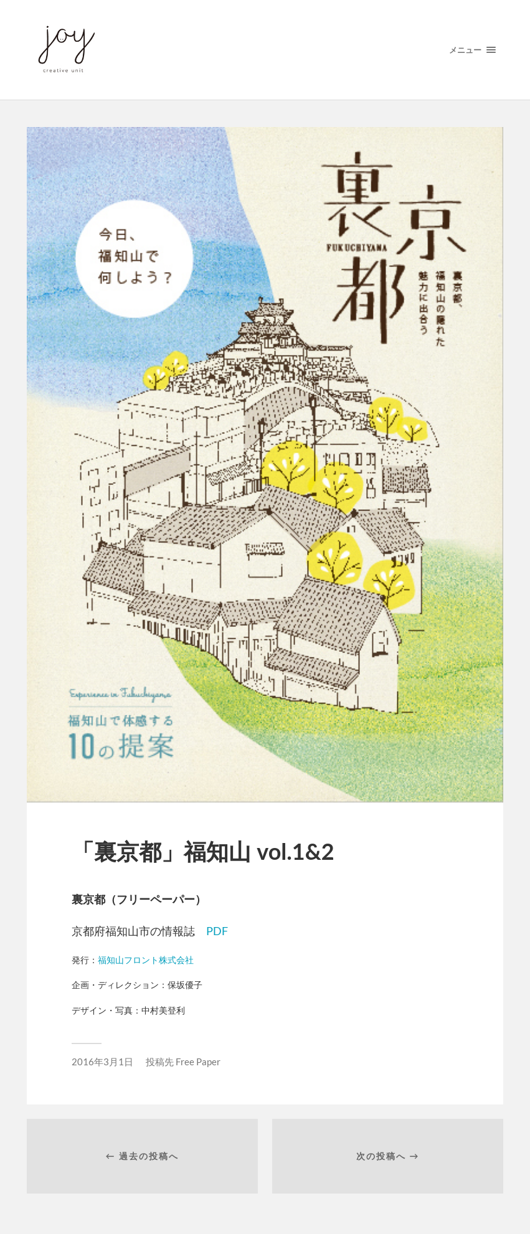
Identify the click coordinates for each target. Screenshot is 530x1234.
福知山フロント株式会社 (146, 959)
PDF (217, 931)
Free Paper (198, 1061)
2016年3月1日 (102, 1061)
